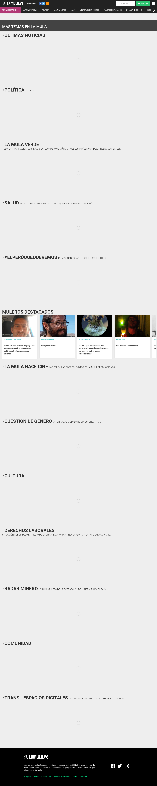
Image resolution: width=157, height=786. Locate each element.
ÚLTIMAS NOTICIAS (30, 10)
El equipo (27, 777)
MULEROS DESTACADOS (112, 10)
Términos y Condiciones (42, 777)
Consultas (84, 777)
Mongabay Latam (84, 339)
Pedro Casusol (121, 339)
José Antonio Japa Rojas (12, 339)
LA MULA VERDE (60, 10)
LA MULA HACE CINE (134, 10)
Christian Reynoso (47, 339)
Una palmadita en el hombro (127, 345)
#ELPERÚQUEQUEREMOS (89, 10)
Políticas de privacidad (62, 777)
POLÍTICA (45, 10)
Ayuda (75, 777)
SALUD (73, 10)
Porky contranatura (48, 345)
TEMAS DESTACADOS (10, 10)
